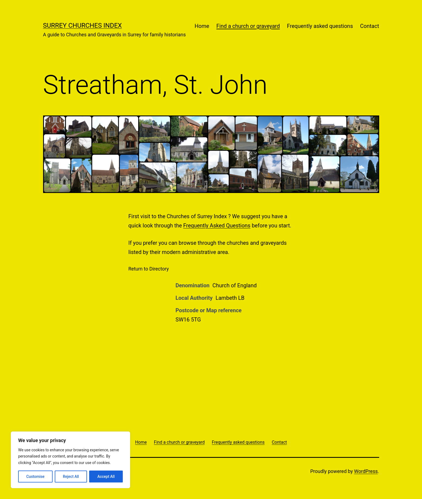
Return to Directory (148, 269)
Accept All (106, 476)
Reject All (71, 476)
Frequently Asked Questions (216, 225)
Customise (35, 476)
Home (202, 26)
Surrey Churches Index (82, 25)
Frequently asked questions (320, 26)
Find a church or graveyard (248, 26)
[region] (70, 460)
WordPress (366, 471)
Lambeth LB (229, 298)
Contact (369, 26)
